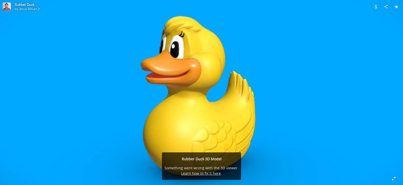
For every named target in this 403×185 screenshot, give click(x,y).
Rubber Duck (24, 4)
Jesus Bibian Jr (29, 8)
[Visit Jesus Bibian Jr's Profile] (7, 7)
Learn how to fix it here (201, 173)
